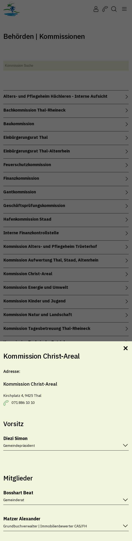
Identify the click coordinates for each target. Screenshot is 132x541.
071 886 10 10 (23, 402)
